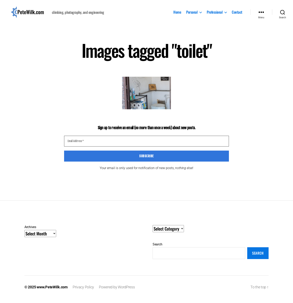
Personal (192, 14)
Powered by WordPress (117, 291)
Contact (237, 14)
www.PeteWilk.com (52, 291)
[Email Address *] (146, 145)
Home (177, 14)
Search (157, 248)
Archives (30, 231)
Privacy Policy (83, 291)
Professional (215, 14)
